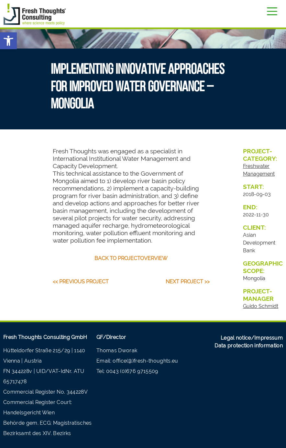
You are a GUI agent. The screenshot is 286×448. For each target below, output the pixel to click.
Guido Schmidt (260, 306)
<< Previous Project (81, 282)
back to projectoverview (131, 258)
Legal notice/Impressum (252, 338)
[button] (8, 40)
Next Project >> (188, 282)
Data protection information (248, 346)
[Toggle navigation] (272, 11)
